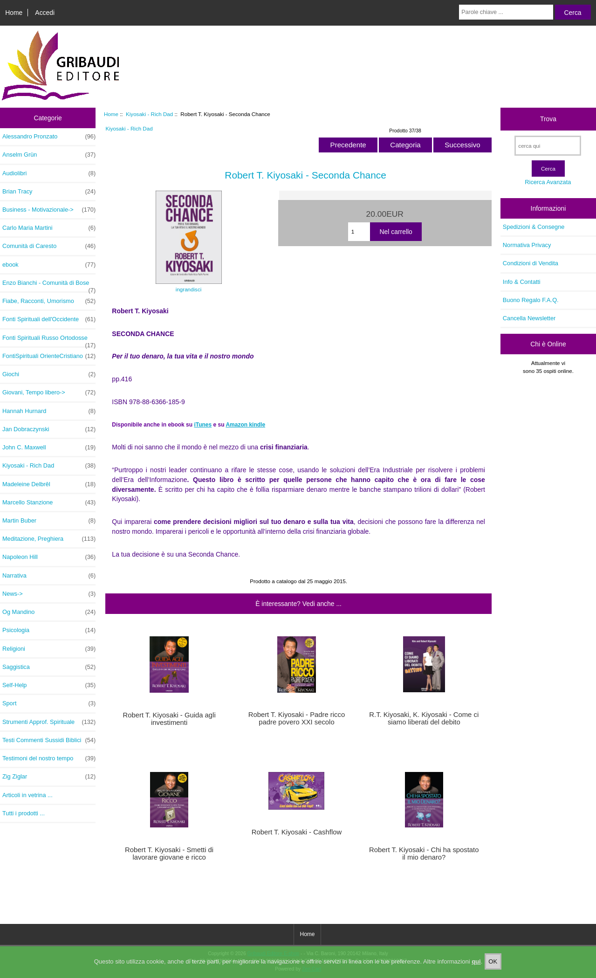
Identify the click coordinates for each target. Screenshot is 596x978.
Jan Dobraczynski (49, 429)
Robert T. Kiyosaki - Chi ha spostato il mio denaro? (424, 853)
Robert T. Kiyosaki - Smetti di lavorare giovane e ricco (169, 853)
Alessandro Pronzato (49, 136)
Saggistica (49, 667)
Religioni (49, 649)
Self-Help (49, 685)
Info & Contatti (522, 281)
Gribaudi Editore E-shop (273, 953)
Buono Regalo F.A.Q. (531, 299)
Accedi (45, 12)
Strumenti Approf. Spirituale (49, 722)
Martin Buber (49, 520)
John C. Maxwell (49, 447)
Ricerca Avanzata (548, 182)
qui (476, 970)
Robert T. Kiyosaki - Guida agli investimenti (169, 718)
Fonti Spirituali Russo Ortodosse (49, 340)
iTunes (203, 424)
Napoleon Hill (49, 557)
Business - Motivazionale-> (49, 210)
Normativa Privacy (527, 244)
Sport (49, 703)
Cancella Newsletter (529, 318)
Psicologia (49, 630)
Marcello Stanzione (49, 502)
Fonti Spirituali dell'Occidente (49, 319)
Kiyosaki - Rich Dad (149, 114)
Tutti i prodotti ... (23, 813)
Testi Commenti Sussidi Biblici (49, 740)
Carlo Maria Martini (49, 228)
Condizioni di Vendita (530, 263)
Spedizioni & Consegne (534, 226)
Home (13, 12)
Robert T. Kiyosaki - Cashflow (297, 832)
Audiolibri (49, 173)
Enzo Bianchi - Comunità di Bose (49, 285)
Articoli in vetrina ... (27, 795)
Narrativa (49, 575)
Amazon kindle (245, 424)
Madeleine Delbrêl (49, 484)
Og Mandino (49, 612)
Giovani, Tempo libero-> (49, 392)
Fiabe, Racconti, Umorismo (49, 301)
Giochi (49, 374)
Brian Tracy (49, 191)
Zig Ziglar (49, 776)
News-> (49, 594)
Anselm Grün (49, 154)
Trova (548, 119)
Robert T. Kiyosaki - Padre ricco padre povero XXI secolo (296, 718)
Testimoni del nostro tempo (49, 758)
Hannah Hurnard (49, 411)
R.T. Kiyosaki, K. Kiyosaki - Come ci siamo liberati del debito (424, 718)
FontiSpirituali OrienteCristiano (49, 356)
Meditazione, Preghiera (49, 539)
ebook (49, 265)
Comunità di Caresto (49, 246)
